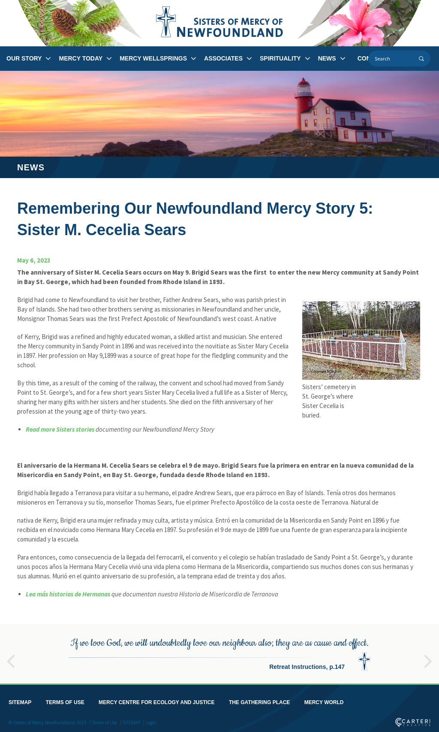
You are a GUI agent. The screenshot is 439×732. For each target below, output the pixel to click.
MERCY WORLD (324, 701)
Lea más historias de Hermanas (68, 594)
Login (151, 721)
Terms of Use (104, 721)
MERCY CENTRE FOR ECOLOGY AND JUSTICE (156, 701)
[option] (219, 652)
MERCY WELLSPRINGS (153, 58)
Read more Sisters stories (60, 429)
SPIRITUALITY (280, 58)
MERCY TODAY (80, 58)
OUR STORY (24, 58)
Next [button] (428, 655)
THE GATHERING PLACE (259, 701)
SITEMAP (20, 701)
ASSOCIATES (223, 58)
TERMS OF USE (65, 701)
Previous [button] (10, 655)
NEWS (327, 58)
